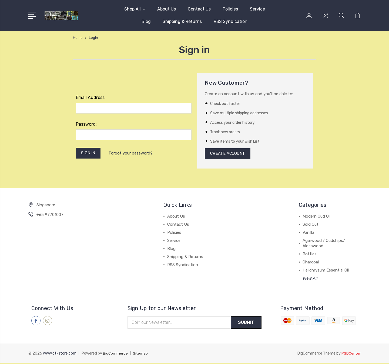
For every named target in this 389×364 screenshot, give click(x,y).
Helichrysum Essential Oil (326, 271)
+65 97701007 (49, 215)
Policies (230, 9)
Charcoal (311, 263)
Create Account (228, 154)
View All (310, 279)
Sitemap (140, 354)
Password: (86, 124)
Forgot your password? (131, 153)
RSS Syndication (230, 21)
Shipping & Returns (182, 21)
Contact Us (199, 9)
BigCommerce (115, 354)
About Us (166, 9)
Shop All (134, 9)
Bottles (310, 255)
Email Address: (91, 97)
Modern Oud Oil (316, 217)
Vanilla (308, 233)
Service (257, 9)
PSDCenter (351, 354)
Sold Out (310, 225)
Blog (146, 21)
